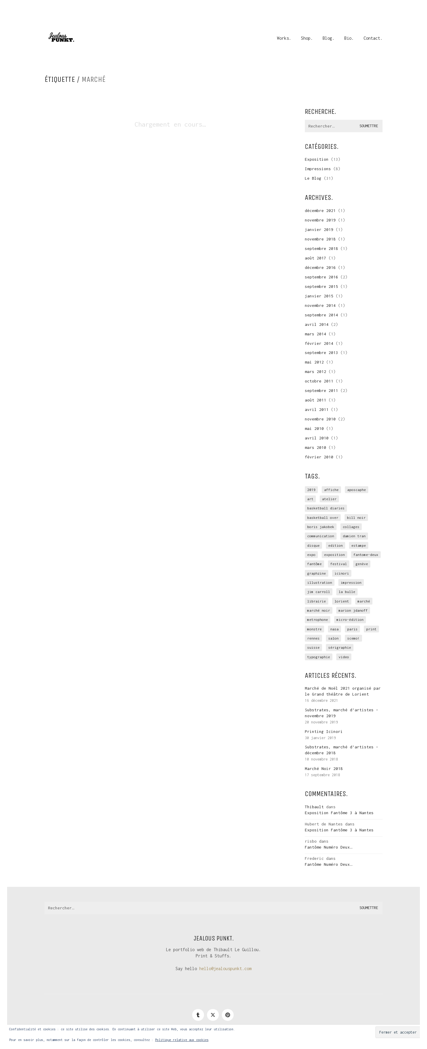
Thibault (314, 806)
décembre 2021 (320, 210)
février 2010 (319, 457)
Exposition (317, 159)
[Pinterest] (228, 1015)
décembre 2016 (320, 267)
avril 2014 (317, 324)
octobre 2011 (319, 381)
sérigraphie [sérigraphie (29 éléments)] (339, 647)
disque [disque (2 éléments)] (313, 545)
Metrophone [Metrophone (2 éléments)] (317, 619)
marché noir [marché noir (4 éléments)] (318, 610)
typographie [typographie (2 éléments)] (318, 657)
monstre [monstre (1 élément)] (314, 629)
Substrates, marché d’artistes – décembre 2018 (341, 749)
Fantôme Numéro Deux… (328, 847)
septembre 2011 (321, 390)
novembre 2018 (320, 239)
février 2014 (319, 343)
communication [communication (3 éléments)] (320, 536)
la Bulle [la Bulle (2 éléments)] (347, 592)
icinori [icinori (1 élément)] (341, 573)
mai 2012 (314, 362)
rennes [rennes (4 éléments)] (313, 638)
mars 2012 (315, 371)
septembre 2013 (321, 352)
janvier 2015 (319, 296)
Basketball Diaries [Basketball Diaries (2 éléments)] (326, 508)
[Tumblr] (198, 1015)
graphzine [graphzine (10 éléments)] (316, 573)
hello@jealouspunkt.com (225, 968)
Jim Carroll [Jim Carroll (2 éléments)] (318, 592)
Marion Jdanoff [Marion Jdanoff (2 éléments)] (353, 610)
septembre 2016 (321, 277)
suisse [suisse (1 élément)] (313, 647)
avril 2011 (317, 409)
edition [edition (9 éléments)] (335, 545)
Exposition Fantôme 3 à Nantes (339, 812)
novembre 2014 (320, 305)
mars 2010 (315, 447)
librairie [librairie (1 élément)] (316, 601)
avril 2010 (317, 438)
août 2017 (315, 258)
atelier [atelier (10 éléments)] (329, 499)
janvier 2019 (319, 229)
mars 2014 (315, 333)
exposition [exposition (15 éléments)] (334, 555)
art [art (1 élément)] (310, 499)
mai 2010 (314, 428)
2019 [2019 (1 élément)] (311, 490)
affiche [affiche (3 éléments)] (331, 490)
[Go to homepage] (60, 38)
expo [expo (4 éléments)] (311, 555)
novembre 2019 (320, 220)
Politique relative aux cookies (181, 1040)
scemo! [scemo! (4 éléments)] (353, 638)
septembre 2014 (321, 315)
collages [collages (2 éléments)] (351, 527)
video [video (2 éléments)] (344, 657)
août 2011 (315, 400)
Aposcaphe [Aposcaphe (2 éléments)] (356, 490)
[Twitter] (213, 1015)
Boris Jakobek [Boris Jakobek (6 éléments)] (320, 527)
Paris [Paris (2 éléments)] (352, 629)
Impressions (318, 168)
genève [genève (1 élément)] (362, 564)
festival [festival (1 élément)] (338, 564)
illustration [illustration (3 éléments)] (319, 582)
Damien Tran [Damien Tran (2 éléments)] (354, 536)
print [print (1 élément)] (371, 629)
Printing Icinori (324, 731)
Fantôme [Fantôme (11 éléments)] (314, 564)
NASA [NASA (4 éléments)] (334, 629)
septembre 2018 (321, 248)
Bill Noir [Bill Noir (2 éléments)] (356, 517)
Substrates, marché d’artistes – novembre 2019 (341, 712)
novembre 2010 (320, 419)
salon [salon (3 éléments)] (333, 638)
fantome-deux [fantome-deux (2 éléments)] (365, 555)
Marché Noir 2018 (324, 768)
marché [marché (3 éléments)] (364, 601)
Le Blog (313, 178)
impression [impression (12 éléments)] (351, 582)
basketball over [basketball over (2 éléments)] (322, 517)
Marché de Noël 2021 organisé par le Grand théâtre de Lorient (343, 691)
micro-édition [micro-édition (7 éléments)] (350, 619)
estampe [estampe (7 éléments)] (358, 545)
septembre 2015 (321, 286)
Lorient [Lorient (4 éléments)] (341, 601)
